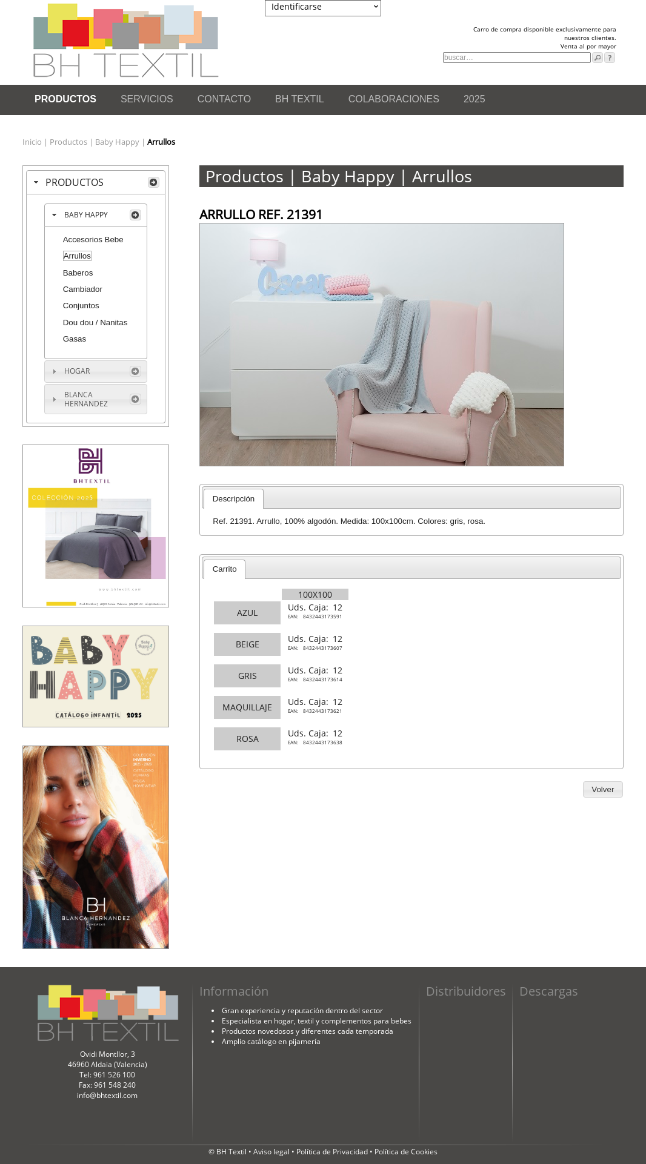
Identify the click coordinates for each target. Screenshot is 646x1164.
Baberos (78, 272)
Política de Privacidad (333, 1151)
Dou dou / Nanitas (95, 322)
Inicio (33, 141)
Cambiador (82, 289)
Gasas (75, 338)
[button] (603, 789)
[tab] (95, 182)
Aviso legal (272, 1151)
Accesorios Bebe (93, 239)
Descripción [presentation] (234, 498)
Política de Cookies (406, 1151)
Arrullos (77, 255)
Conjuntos (81, 305)
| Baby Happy (115, 141)
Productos (69, 141)
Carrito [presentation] (225, 569)
